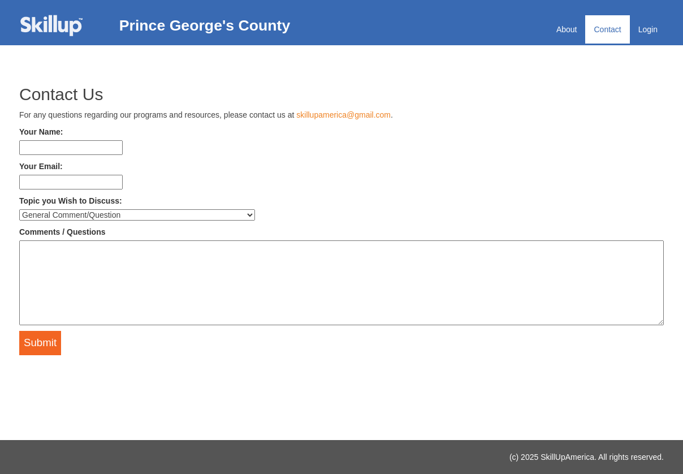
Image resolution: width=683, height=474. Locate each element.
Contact (607, 29)
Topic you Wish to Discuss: (70, 200)
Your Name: (41, 131)
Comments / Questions (62, 231)
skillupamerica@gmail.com (343, 114)
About (566, 29)
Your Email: (41, 166)
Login (648, 29)
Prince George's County (205, 25)
